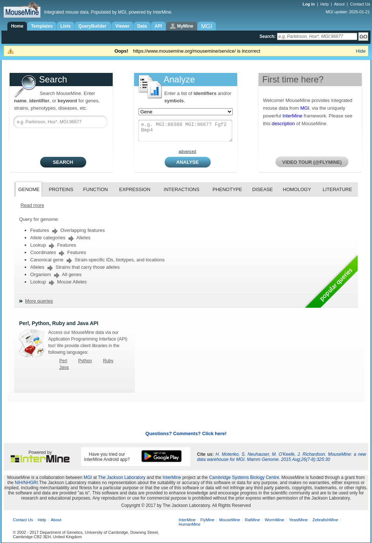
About (339, 4)
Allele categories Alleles (60, 237)
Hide (361, 51)
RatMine (252, 520)
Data (142, 26)
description (283, 123)
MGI (304, 108)
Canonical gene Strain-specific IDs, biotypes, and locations (97, 259)
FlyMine (207, 520)
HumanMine (189, 524)
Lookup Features (53, 245)
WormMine (274, 520)
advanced (187, 151)
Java (64, 367)
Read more (32, 205)
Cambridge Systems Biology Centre (244, 477)
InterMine (292, 116)
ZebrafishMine (325, 520)
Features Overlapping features (67, 230)
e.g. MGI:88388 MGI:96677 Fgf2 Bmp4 (185, 131)
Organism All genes (56, 274)
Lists (65, 26)
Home (17, 26)
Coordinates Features (58, 252)
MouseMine (229, 520)
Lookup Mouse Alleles (58, 282)
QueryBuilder (93, 26)
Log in (309, 4)
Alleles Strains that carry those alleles (75, 267)
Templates (41, 26)
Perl (63, 360)
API (158, 26)
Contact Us (360, 4)
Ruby (108, 360)
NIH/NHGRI (26, 482)
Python (85, 360)
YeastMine (298, 520)
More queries (39, 301)
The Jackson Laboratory (121, 477)
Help (324, 4)
